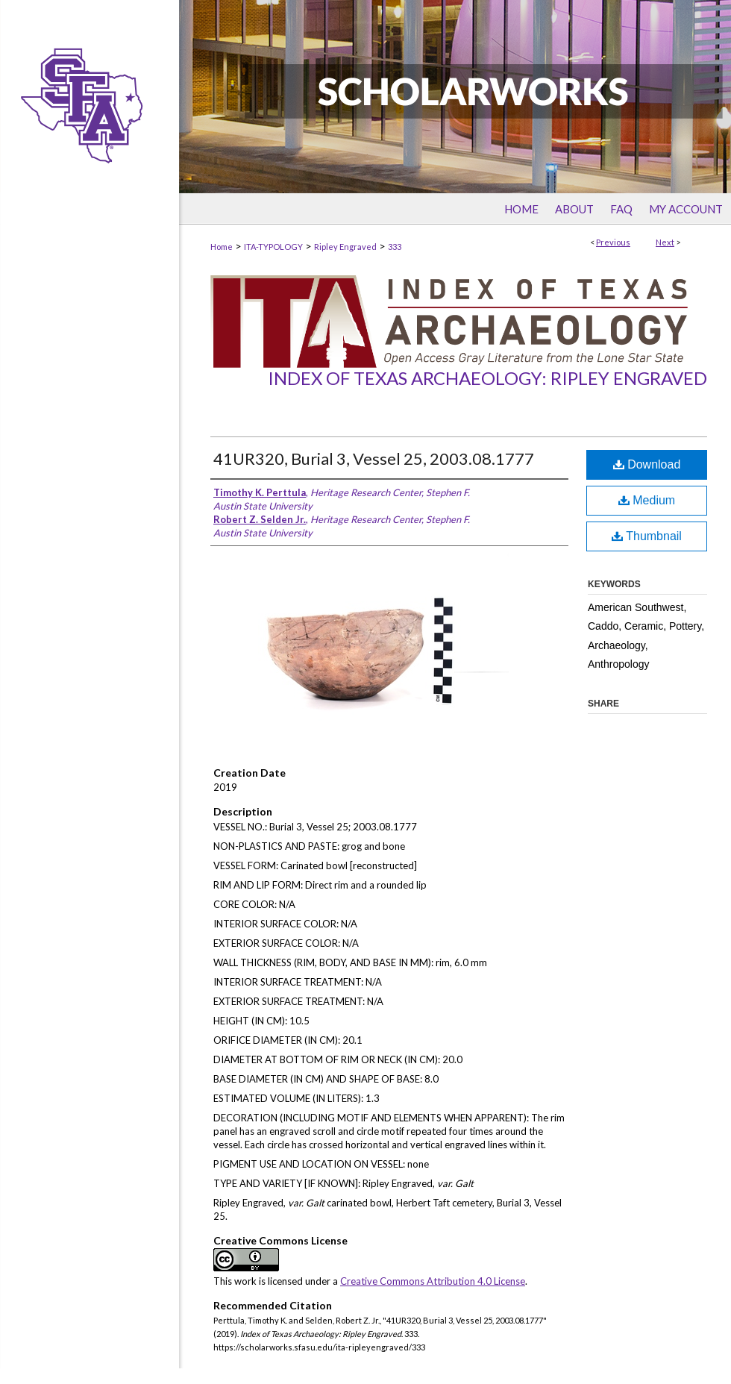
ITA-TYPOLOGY (273, 246)
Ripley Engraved (345, 246)
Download (647, 464)
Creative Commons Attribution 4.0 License (432, 1281)
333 (394, 246)
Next (665, 242)
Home (221, 246)
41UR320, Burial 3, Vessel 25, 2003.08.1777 (373, 458)
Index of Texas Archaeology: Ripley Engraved (487, 378)
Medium (646, 500)
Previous (613, 242)
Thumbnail (647, 536)
